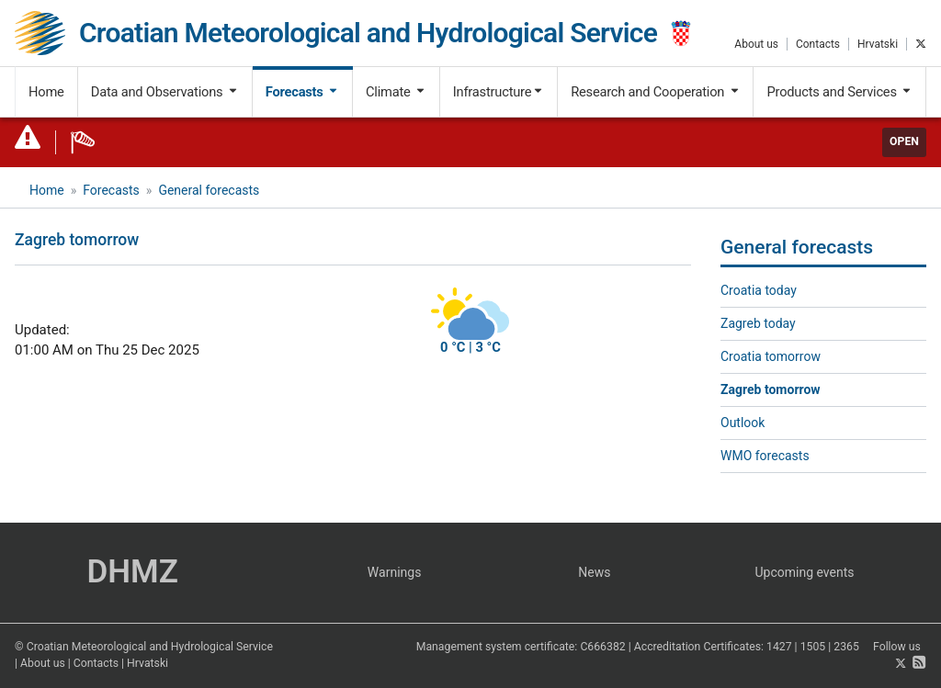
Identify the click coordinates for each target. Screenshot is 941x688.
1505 (813, 646)
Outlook (742, 422)
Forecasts (302, 92)
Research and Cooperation (655, 92)
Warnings (395, 572)
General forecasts (208, 190)
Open (904, 141)
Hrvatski (877, 44)
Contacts (818, 44)
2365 (846, 646)
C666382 (602, 646)
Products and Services (839, 92)
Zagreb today (758, 323)
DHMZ (131, 572)
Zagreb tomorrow (770, 389)
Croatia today (758, 290)
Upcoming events (805, 572)
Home (46, 92)
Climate (396, 92)
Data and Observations (165, 92)
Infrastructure (498, 92)
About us (756, 44)
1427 (779, 646)
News (594, 572)
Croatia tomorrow (770, 356)
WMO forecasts (765, 455)
